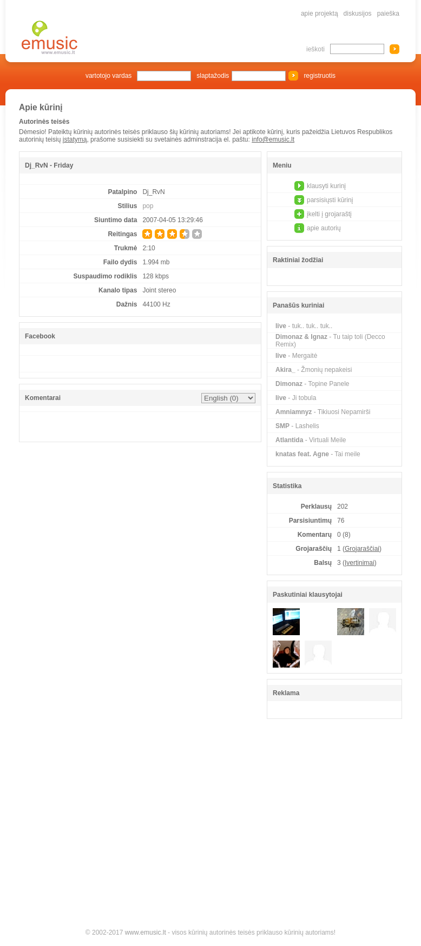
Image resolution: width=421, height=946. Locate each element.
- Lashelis (297, 426)
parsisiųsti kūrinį (330, 200)
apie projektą (319, 13)
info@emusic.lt (273, 139)
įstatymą (75, 139)
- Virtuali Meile (310, 440)
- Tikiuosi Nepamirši (322, 412)
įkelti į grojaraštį (329, 214)
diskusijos (358, 13)
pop (147, 206)
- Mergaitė (296, 355)
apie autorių (324, 228)
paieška (388, 13)
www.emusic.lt (145, 932)
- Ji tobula (295, 398)
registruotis (320, 75)
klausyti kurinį (326, 186)
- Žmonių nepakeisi (313, 370)
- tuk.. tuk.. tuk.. (303, 326)
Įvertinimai (359, 563)
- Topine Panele (312, 384)
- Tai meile (317, 454)
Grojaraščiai (362, 548)
